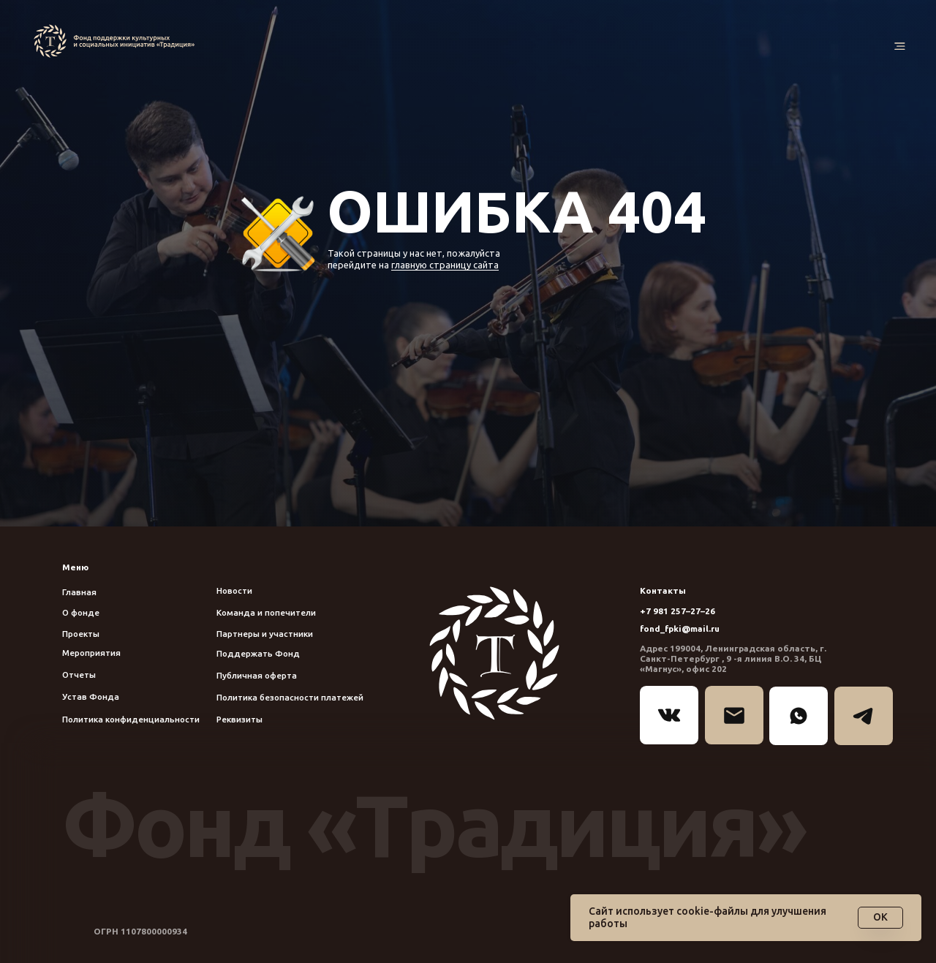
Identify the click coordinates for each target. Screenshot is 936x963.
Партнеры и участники (264, 633)
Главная (79, 592)
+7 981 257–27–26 (677, 611)
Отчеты (79, 674)
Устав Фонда (90, 696)
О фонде (80, 612)
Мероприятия (91, 652)
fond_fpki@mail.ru (680, 628)
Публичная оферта (256, 675)
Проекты (80, 633)
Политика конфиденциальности (131, 719)
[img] (117, 40)
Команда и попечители (266, 612)
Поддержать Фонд (258, 653)
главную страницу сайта (445, 265)
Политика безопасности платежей (289, 697)
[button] (899, 46)
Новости (234, 590)
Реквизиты (239, 719)
